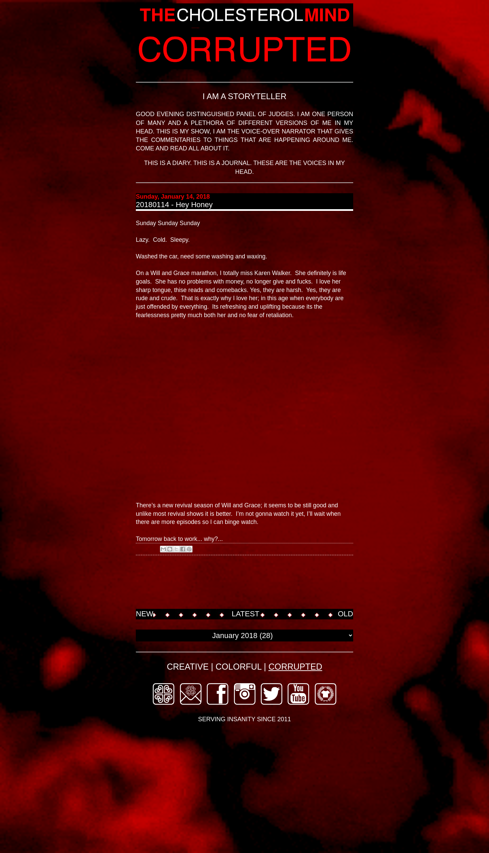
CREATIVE (188, 666)
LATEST (245, 614)
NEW (144, 614)
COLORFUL (238, 666)
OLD (345, 614)
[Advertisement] (259, 582)
